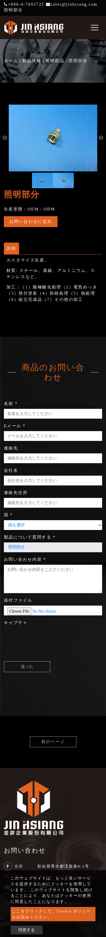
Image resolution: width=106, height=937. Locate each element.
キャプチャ (16, 622)
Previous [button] (4, 138)
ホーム (11, 61)
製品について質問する (30, 537)
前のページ (53, 741)
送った (27, 666)
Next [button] (101, 138)
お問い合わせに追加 (30, 221)
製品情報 (31, 61)
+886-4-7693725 (24, 4)
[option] (53, 138)
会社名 (11, 470)
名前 (11, 403)
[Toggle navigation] (94, 27)
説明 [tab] (11, 248)
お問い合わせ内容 (25, 559)
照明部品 (54, 61)
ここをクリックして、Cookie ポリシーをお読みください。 (51, 914)
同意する (26, 930)
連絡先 (11, 448)
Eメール (15, 426)
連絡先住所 (16, 492)
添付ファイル (18, 600)
